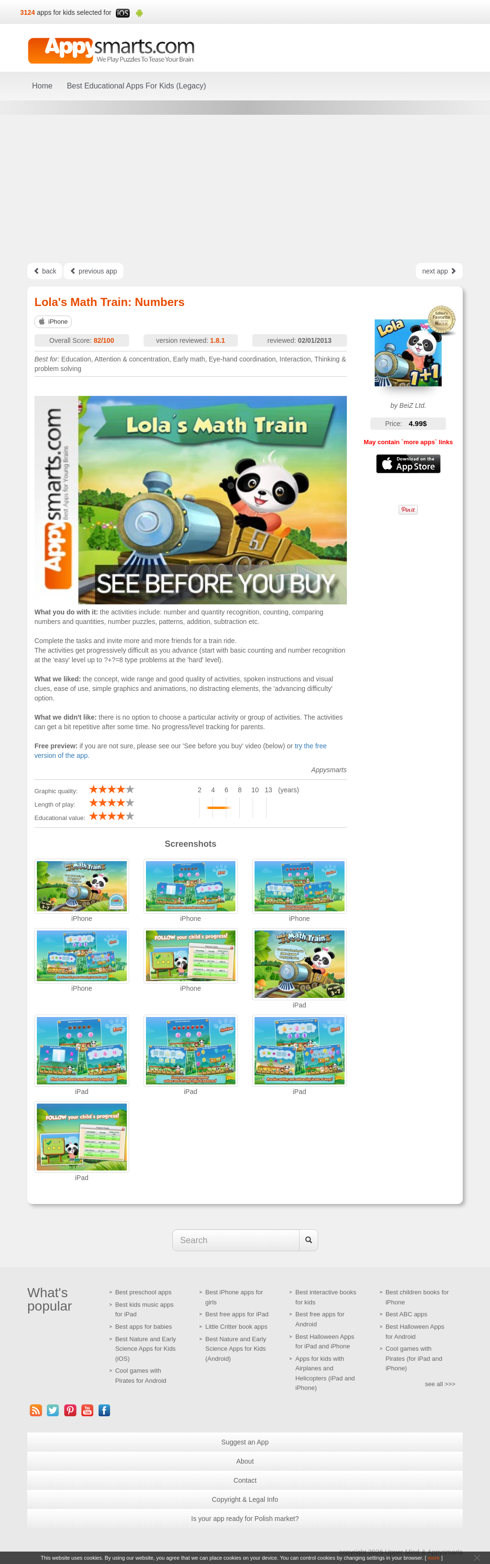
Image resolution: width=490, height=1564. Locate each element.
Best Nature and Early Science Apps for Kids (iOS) (145, 1348)
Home (42, 86)
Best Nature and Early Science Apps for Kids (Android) (235, 1348)
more (434, 1558)
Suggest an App (245, 1442)
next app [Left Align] (439, 271)
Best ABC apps (406, 1314)
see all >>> (440, 1384)
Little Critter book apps (236, 1326)
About (245, 1461)
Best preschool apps (143, 1292)
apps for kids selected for (74, 12)
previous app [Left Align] (93, 271)
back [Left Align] (44, 271)
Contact (245, 1480)
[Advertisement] (245, 189)
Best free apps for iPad (236, 1314)
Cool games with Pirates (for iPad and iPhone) (414, 1358)
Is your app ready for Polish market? (245, 1518)
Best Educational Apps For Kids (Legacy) (136, 86)
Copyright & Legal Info (245, 1499)
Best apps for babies (143, 1326)
